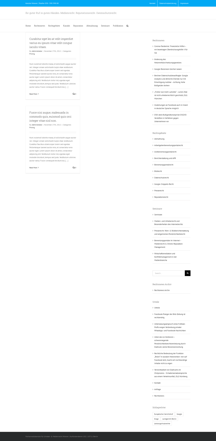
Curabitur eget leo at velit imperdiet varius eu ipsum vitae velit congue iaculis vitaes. (51, 43)
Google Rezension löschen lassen (168, 69)
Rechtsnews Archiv (162, 290)
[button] (127, 25)
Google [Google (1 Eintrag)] (179, 414)
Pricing (32, 54)
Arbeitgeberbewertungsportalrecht (168, 145)
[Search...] (169, 273)
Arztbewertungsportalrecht (165, 152)
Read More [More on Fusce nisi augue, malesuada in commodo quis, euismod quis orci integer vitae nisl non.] (33, 167)
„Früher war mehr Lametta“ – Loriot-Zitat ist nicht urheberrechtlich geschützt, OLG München (170, 95)
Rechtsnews (159, 396)
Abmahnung (159, 139)
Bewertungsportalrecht (163, 164)
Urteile (157, 307)
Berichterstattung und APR (165, 158)
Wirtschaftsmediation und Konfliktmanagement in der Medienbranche (165, 256)
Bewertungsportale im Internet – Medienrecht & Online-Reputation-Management (168, 243)
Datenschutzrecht (161, 177)
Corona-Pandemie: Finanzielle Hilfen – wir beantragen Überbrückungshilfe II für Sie (171, 49)
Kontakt (157, 383)
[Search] (187, 273)
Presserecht (159, 190)
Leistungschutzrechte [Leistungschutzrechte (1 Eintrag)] (162, 423)
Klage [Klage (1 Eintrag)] (156, 419)
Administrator (37, 51)
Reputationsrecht (161, 197)
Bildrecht (158, 171)
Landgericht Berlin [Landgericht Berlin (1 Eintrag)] (169, 419)
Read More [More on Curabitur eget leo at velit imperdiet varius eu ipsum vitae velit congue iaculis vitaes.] (33, 94)
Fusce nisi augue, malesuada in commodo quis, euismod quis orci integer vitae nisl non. (50, 116)
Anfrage (157, 389)
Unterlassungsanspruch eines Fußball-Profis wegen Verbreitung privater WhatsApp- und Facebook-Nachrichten (170, 327)
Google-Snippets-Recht (164, 184)
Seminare (158, 214)
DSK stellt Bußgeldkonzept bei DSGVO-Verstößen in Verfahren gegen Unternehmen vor (170, 118)
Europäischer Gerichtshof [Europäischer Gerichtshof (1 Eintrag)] (163, 414)
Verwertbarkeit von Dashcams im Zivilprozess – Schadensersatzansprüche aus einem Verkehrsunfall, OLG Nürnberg (170, 373)
